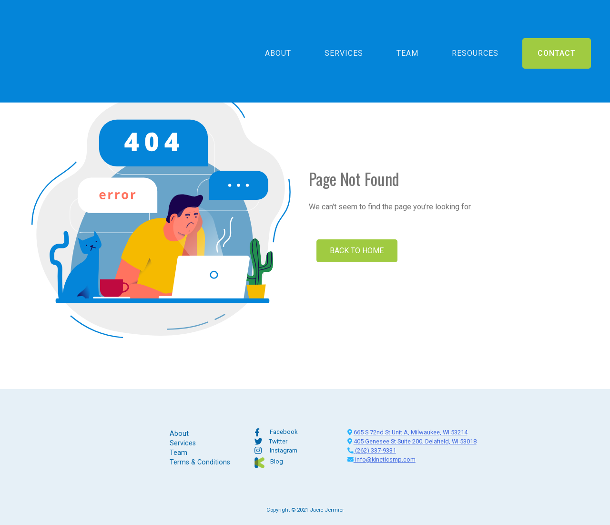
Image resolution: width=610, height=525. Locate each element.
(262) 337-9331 (371, 450)
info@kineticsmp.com (381, 459)
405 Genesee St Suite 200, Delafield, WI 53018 (415, 441)
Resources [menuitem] (475, 26)
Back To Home (359, 250)
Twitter (278, 441)
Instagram (283, 450)
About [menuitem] (278, 26)
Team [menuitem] (407, 26)
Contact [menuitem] (557, 26)
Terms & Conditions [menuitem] (200, 462)
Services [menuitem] (344, 26)
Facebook (283, 431)
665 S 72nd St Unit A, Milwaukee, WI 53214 (411, 432)
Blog (276, 461)
